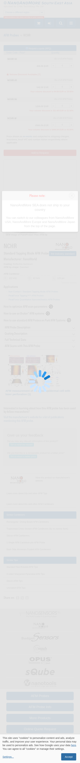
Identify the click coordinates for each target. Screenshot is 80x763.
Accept (69, 756)
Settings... (8, 756)
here (73, 745)
